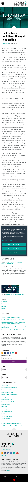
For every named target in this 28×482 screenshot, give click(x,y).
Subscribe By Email (6, 355)
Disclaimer (7, 456)
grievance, (19, 262)
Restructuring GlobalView (6, 409)
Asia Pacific (3, 306)
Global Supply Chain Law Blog (6, 399)
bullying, (6, 262)
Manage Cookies (14, 253)
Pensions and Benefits (5, 404)
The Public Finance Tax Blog (6, 416)
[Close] (25, 227)
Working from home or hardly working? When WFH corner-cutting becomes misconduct (13, 326)
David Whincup (6, 43)
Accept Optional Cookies (14, 249)
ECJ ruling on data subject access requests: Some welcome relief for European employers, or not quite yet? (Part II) (13, 316)
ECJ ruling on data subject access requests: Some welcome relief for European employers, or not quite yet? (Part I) (13, 322)
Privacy (2, 456)
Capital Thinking (4, 385)
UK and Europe (4, 301)
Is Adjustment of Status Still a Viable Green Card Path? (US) (12, 320)
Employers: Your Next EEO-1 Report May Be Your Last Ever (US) (12, 330)
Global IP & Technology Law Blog (7, 392)
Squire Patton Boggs (20, 4)
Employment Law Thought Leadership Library (14, 294)
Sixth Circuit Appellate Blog (6, 411)
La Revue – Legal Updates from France (8, 402)
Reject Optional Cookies (14, 245)
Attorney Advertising (6, 449)
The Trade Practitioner (5, 418)
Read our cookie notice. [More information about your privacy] (7, 240)
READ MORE (8, 470)
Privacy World (4, 406)
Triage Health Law (4, 421)
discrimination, (12, 262)
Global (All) (3, 308)
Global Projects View (5, 397)
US (2, 304)
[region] (14, 241)
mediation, (3, 263)
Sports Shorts (4, 413)
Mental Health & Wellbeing (10, 45)
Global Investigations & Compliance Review (9, 394)
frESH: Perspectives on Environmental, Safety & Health (11, 425)
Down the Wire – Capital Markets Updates (9, 387)
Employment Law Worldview (6, 390)
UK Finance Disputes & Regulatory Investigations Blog (11, 423)
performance (10, 263)
